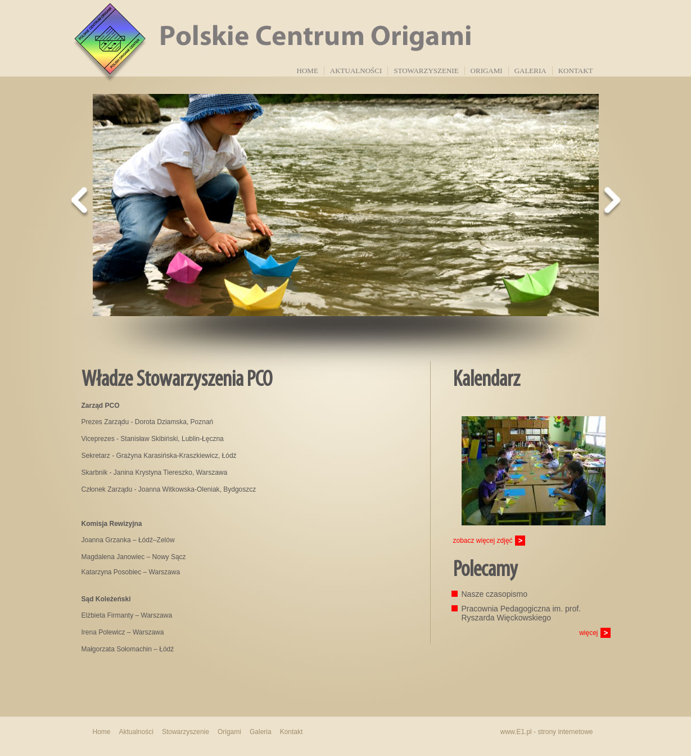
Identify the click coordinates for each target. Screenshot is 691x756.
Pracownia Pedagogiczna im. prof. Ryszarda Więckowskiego (521, 613)
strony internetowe (565, 732)
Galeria (530, 70)
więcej (588, 633)
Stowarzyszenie (426, 70)
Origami (487, 70)
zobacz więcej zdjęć (483, 540)
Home (307, 70)
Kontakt (575, 70)
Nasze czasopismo (495, 594)
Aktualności (356, 70)
